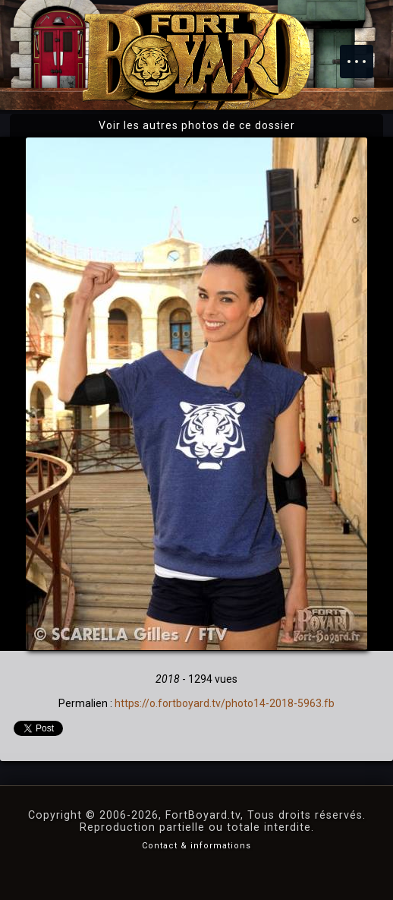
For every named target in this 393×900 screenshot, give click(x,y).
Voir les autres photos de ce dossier (197, 125)
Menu (364, 54)
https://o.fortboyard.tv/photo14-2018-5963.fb (225, 703)
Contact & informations (196, 846)
